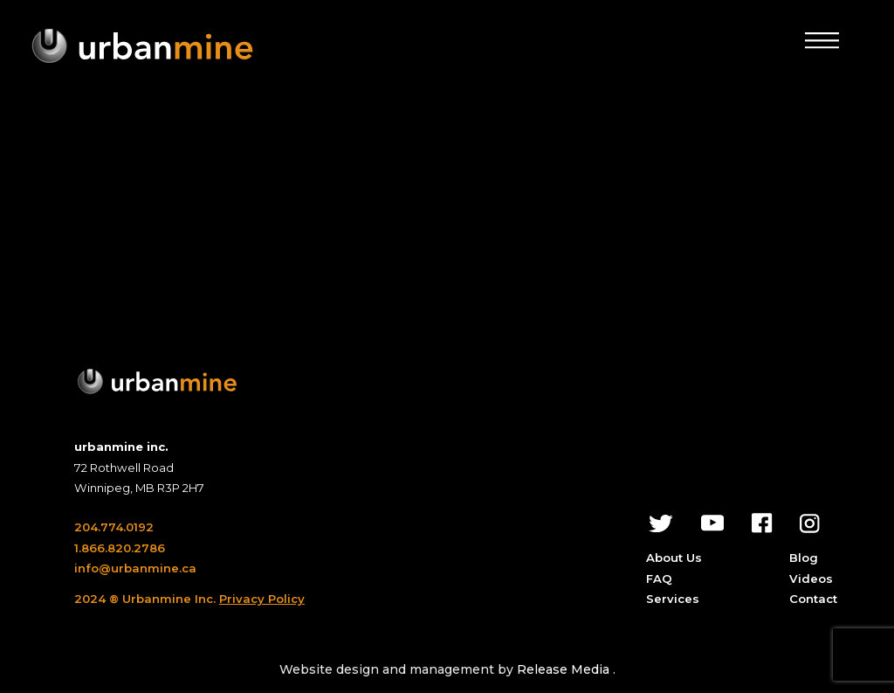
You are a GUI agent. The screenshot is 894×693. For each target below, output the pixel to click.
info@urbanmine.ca (135, 568)
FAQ (659, 579)
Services (672, 599)
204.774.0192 (114, 527)
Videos (811, 579)
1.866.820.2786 (119, 548)
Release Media (565, 669)
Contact (813, 599)
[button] (822, 40)
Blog (803, 558)
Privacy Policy (262, 599)
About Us (674, 558)
